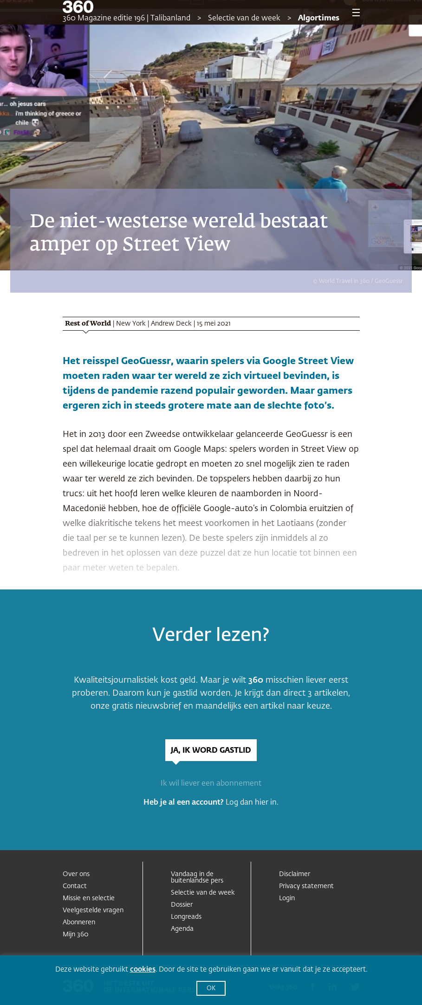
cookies (143, 969)
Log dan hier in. (252, 803)
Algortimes (318, 18)
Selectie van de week (244, 18)
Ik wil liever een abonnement (211, 783)
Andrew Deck (171, 323)
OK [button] (211, 989)
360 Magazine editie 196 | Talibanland (126, 18)
